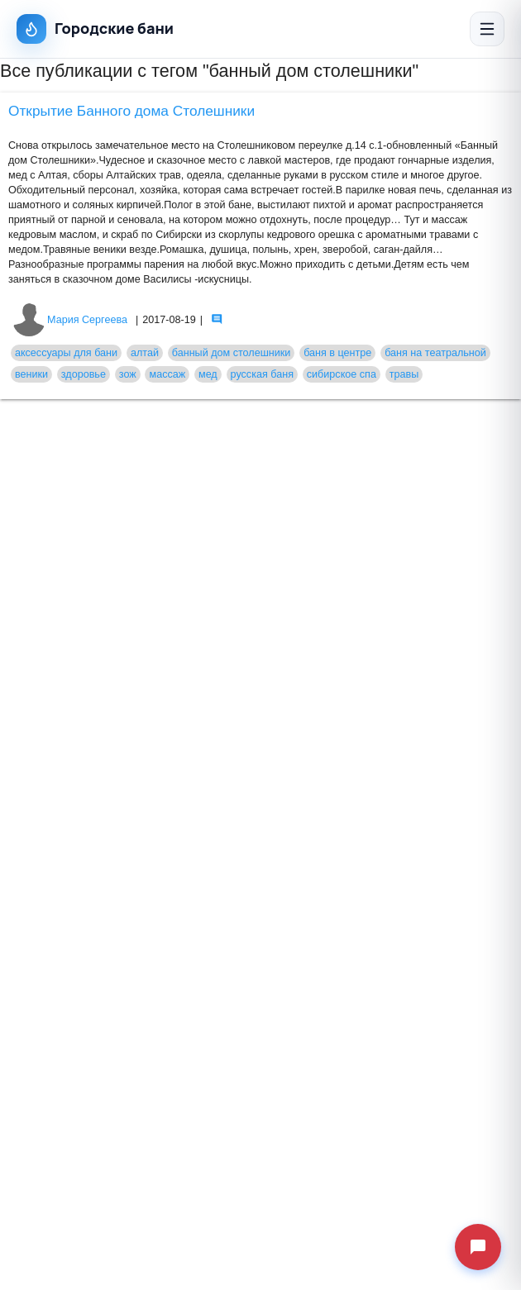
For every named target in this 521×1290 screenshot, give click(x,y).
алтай (145, 353)
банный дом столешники (231, 353)
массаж (167, 374)
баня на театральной (435, 353)
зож (127, 374)
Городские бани (95, 29)
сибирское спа (341, 374)
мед (207, 374)
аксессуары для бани (66, 353)
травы (404, 374)
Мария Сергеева (69, 319)
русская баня (262, 374)
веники (31, 374)
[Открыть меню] (487, 29)
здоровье (83, 374)
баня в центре (337, 353)
